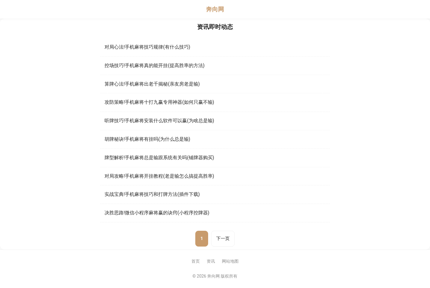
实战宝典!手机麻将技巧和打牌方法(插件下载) (152, 194)
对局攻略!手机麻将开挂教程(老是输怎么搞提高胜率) (159, 176)
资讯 (211, 261)
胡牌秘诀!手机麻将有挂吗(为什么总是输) (147, 139)
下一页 (223, 238)
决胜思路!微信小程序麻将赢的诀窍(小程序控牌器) (157, 213)
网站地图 (230, 261)
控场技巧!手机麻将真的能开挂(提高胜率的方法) (155, 65)
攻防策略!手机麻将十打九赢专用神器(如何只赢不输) (159, 102)
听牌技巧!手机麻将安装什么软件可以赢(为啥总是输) (159, 120)
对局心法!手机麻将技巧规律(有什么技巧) (147, 47)
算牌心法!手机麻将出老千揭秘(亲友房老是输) (152, 84)
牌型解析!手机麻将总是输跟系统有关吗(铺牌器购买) (159, 157)
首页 (195, 261)
